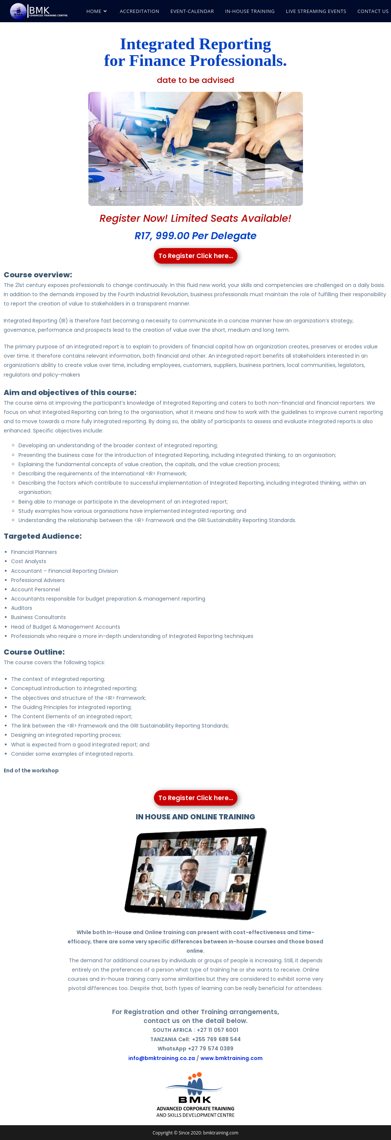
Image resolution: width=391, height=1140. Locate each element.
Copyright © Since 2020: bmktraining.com (196, 1133)
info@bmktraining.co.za (161, 1058)
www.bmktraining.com (231, 1058)
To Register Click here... (195, 255)
